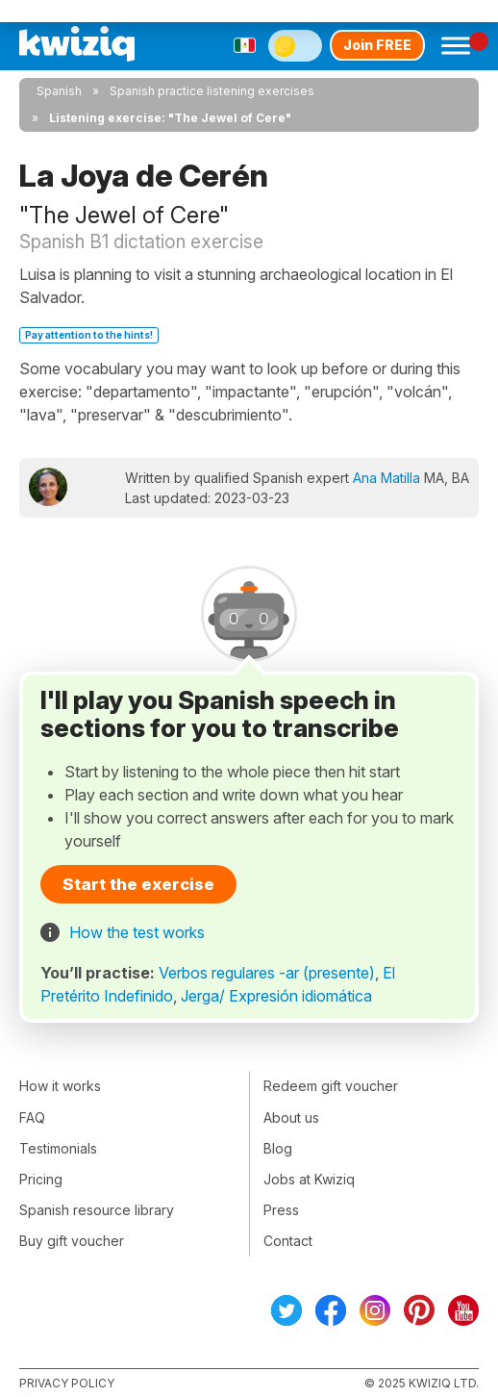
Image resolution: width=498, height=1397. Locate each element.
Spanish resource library (96, 1210)
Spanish (59, 91)
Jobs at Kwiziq (309, 1179)
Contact (287, 1240)
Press (281, 1210)
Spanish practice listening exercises (212, 91)
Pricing (40, 1179)
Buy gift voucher (71, 1240)
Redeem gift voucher (330, 1086)
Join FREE (377, 45)
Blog (277, 1148)
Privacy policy (66, 1383)
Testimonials (58, 1148)
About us (291, 1117)
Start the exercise (138, 884)
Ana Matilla (386, 478)
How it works (60, 1086)
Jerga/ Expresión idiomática (276, 995)
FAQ (32, 1117)
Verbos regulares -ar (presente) (267, 972)
